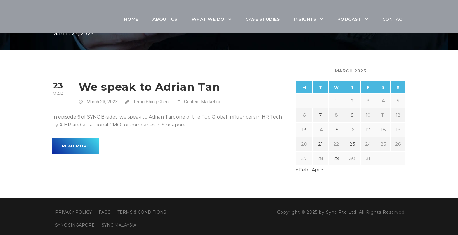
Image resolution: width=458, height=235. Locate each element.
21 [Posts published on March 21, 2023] (320, 144)
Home (131, 19)
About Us (165, 19)
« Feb (302, 170)
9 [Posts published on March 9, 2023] (352, 115)
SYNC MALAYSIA (119, 225)
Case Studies (262, 19)
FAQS (104, 212)
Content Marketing (202, 101)
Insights (305, 19)
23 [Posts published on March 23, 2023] (352, 144)
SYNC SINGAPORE (75, 225)
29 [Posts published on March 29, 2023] (336, 158)
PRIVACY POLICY (73, 212)
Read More (75, 146)
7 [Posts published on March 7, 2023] (320, 115)
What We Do (208, 19)
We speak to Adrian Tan (149, 86)
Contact (394, 19)
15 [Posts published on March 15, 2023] (336, 130)
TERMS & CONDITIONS (141, 212)
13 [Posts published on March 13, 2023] (304, 130)
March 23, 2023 (102, 101)
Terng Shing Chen (151, 101)
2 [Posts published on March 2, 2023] (352, 101)
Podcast (349, 19)
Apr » (318, 170)
